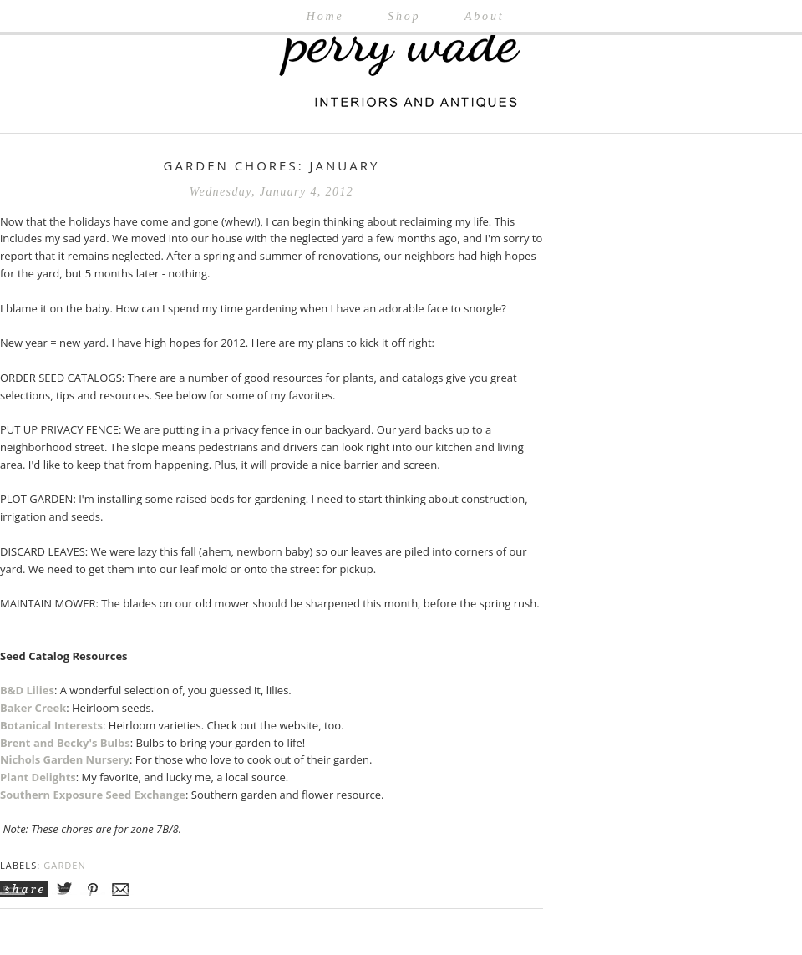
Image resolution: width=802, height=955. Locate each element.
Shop (404, 16)
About (484, 16)
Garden (64, 865)
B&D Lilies (27, 690)
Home (325, 16)
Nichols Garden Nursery (64, 759)
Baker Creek (33, 707)
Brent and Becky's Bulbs (65, 742)
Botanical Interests (51, 725)
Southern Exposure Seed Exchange (92, 794)
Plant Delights (38, 777)
